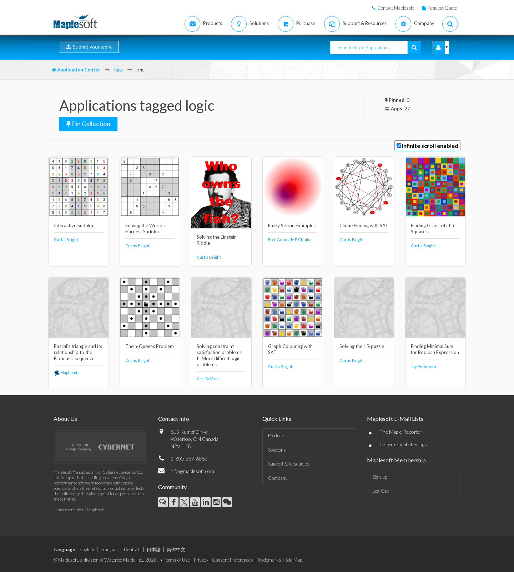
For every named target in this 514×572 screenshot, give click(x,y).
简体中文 (176, 549)
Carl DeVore (208, 378)
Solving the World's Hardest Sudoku (145, 228)
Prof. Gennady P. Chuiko (289, 239)
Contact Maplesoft (395, 8)
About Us (65, 418)
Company (277, 478)
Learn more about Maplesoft (79, 509)
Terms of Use (177, 560)
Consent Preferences (232, 560)
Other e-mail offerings (403, 444)
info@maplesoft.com (192, 471)
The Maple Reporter (401, 432)
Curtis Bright (66, 239)
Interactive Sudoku (73, 225)
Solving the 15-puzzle (361, 346)
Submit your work (89, 47)
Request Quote (442, 8)
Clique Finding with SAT (363, 225)
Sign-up (380, 477)
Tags (118, 70)
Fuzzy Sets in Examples (292, 225)
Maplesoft (66, 372)
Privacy (201, 560)
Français (109, 549)
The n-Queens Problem (149, 346)
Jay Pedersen (423, 366)
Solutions (277, 450)
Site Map (293, 560)
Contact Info (173, 418)
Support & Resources (288, 464)
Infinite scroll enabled (430, 145)
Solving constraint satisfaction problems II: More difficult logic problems (219, 355)
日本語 (154, 549)
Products (277, 435)
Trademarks (269, 560)
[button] (438, 47)
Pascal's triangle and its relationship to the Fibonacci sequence (78, 352)
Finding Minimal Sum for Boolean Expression (435, 349)
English (87, 549)
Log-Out (381, 491)
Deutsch (132, 549)
